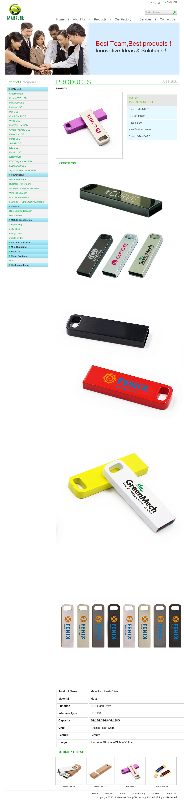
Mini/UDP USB (16, 102)
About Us (79, 19)
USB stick (16, 89)
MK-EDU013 (100, 786)
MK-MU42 (131, 786)
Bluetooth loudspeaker (20, 211)
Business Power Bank (20, 184)
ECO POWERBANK (19, 197)
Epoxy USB (15, 157)
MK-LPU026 (162, 786)
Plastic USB (15, 152)
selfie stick (14, 229)
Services (145, 19)
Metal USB (14, 138)
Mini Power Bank (17, 179)
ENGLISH (172, 2)
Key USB (14, 148)
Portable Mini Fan (20, 242)
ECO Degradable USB (20, 161)
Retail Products (19, 256)
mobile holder (16, 238)
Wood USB (14, 120)
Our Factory (123, 19)
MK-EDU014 (69, 786)
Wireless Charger (18, 193)
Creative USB (16, 93)
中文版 (156, 2)
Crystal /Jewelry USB (20, 129)
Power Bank (17, 175)
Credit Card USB (17, 116)
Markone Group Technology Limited (15, 12)
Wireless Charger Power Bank (24, 188)
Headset (15, 251)
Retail (12, 260)
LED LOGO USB (17, 166)
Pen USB (14, 111)
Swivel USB (15, 143)
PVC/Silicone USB (18, 125)
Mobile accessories (21, 220)
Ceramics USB (16, 134)
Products (100, 19)
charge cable (15, 233)
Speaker (15, 206)
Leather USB (15, 107)
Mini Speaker (16, 215)
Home (60, 19)
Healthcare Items (20, 265)
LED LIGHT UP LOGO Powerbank (26, 202)
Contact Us (167, 19)
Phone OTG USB (18, 98)
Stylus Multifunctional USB (22, 170)
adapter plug (15, 224)
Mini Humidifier (19, 247)
